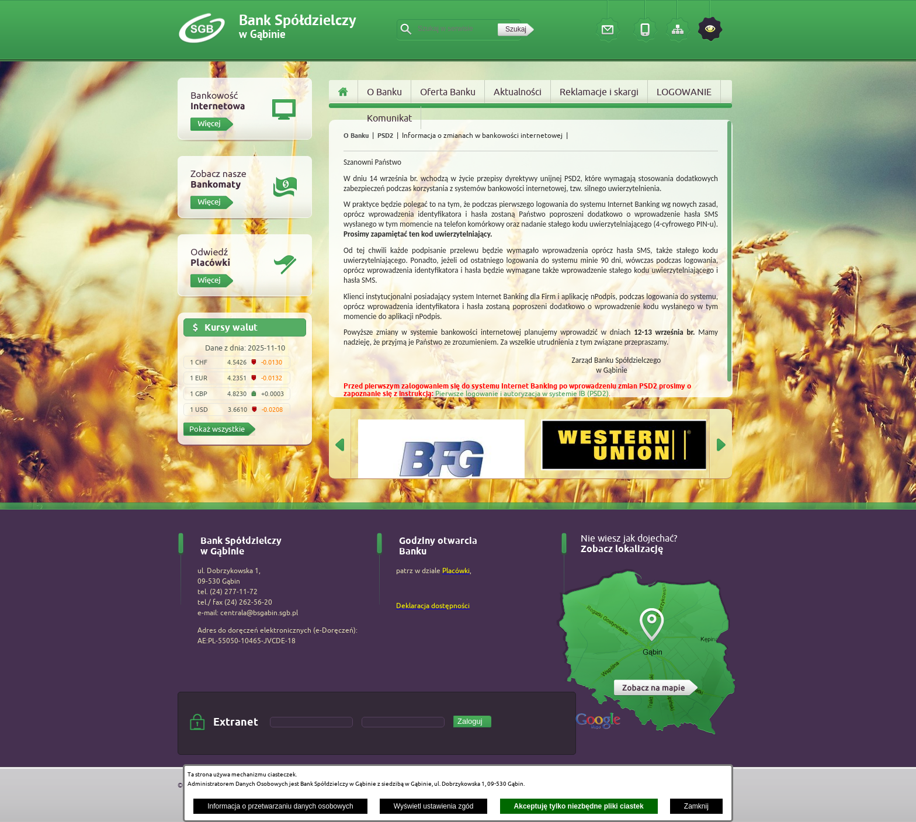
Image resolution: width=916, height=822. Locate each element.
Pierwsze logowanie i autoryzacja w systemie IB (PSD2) (522, 393)
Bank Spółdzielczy (297, 27)
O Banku (356, 135)
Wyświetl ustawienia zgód (434, 806)
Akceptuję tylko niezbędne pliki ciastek (579, 806)
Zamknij (696, 806)
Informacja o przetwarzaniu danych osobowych (280, 806)
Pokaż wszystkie (217, 429)
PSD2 (385, 135)
